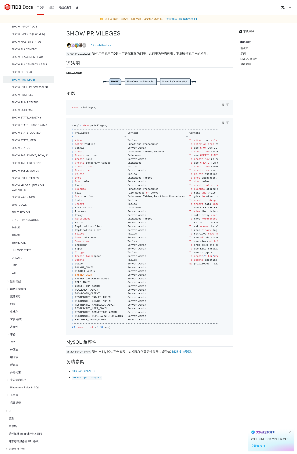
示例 (243, 53)
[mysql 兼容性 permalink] (99, 342)
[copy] (228, 104)
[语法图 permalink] (83, 63)
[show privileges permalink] (123, 33)
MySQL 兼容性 (249, 58)
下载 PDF (246, 31)
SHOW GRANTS (83, 371)
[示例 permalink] (78, 92)
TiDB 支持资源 (181, 352)
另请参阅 (245, 64)
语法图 (244, 48)
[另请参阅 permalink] (87, 361)
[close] (289, 432)
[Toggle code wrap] (222, 104)
